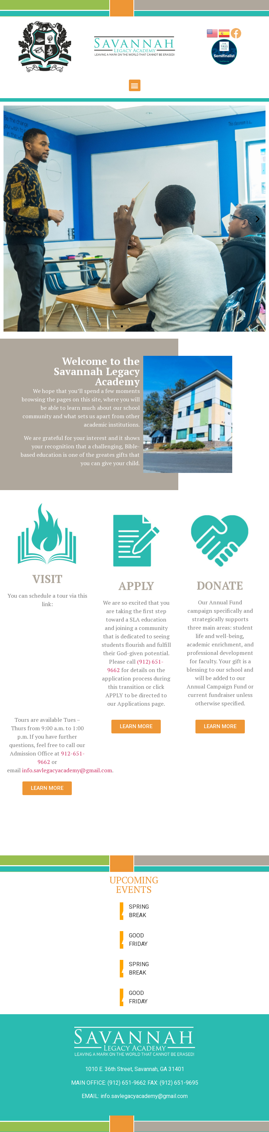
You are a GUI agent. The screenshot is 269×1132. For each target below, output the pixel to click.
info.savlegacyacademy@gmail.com (67, 770)
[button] (134, 85)
